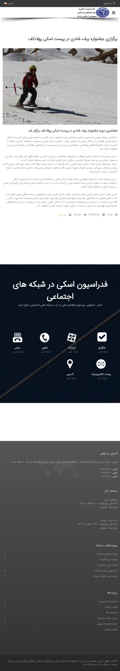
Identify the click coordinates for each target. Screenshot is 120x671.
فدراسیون (109, 3)
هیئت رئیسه (111, 607)
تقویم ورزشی (110, 629)
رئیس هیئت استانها (107, 618)
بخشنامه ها (111, 612)
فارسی (8, 3)
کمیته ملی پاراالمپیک (107, 565)
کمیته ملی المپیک (108, 559)
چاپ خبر (62, 215)
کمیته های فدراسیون (107, 624)
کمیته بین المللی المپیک (105, 576)
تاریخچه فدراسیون (108, 601)
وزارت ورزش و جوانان (106, 554)
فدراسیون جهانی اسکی (106, 571)
